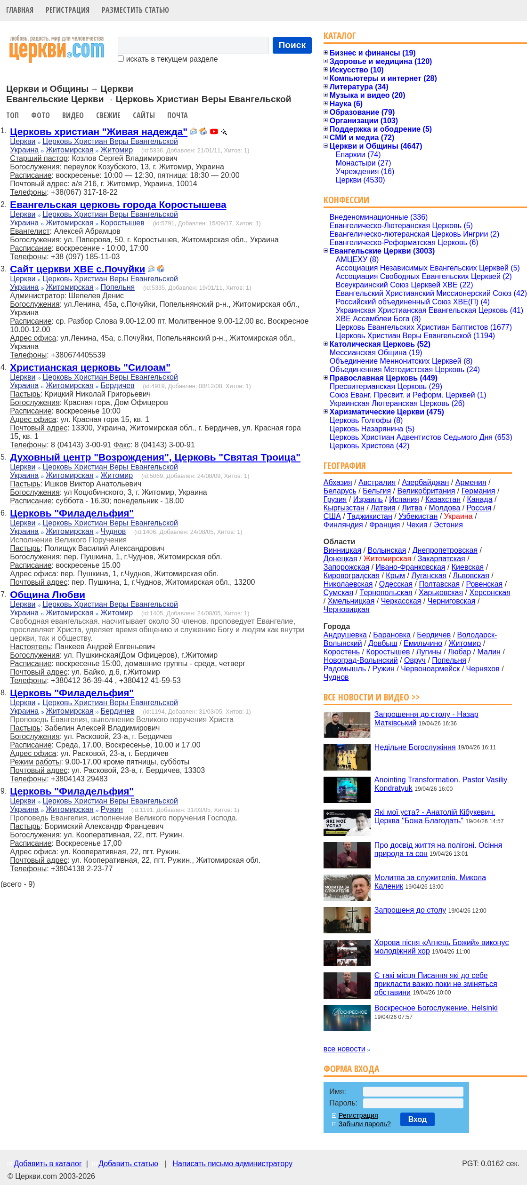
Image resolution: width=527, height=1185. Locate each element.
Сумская (338, 592)
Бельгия (377, 491)
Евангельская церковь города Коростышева (118, 204)
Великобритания (426, 491)
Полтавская (439, 584)
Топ (12, 115)
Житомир (117, 150)
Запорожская (346, 567)
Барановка (392, 635)
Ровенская (484, 584)
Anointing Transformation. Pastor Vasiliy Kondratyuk (441, 784)
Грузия (335, 499)
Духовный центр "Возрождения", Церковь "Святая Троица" (155, 457)
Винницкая (342, 550)
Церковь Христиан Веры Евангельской (110, 141)
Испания (404, 499)
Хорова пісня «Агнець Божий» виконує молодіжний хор (441, 946)
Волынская (387, 550)
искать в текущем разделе (168, 59)
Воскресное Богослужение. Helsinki (436, 1008)
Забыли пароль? (365, 1124)
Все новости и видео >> (372, 697)
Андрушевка (345, 635)
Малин (489, 652)
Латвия (383, 508)
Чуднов (113, 531)
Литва (412, 508)
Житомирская (70, 150)
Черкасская (401, 601)
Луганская (428, 576)
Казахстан (443, 499)
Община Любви (47, 594)
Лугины (429, 652)
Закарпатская (441, 559)
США (332, 516)
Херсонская (490, 592)
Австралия (377, 482)
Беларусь (340, 491)
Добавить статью (128, 1164)
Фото (40, 115)
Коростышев (123, 223)
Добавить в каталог (47, 1164)
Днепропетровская (445, 550)
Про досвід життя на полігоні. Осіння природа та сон (438, 849)
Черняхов (483, 669)
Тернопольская (386, 592)
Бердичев (118, 386)
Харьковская (441, 592)
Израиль (368, 499)
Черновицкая (347, 609)
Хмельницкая (351, 601)
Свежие (108, 115)
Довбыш (382, 643)
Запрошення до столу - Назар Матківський (426, 718)
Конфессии (346, 199)
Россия (479, 508)
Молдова (444, 508)
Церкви (22, 141)
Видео (73, 115)
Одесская (396, 584)
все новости (344, 1049)
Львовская (471, 576)
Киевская (468, 567)
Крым (395, 576)
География (345, 465)
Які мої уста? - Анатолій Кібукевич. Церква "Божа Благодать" (434, 816)
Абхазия (338, 482)
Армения (470, 482)
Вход (417, 1119)
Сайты (144, 115)
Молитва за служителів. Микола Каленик (430, 882)
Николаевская (348, 584)
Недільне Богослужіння (415, 747)
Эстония (448, 525)
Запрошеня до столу (410, 910)
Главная (19, 10)
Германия (478, 491)
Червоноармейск (430, 669)
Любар (459, 652)
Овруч (415, 660)
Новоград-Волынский (361, 660)
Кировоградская (352, 576)
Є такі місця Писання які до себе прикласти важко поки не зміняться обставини (435, 983)
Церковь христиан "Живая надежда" (98, 131)
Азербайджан (425, 482)
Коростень (342, 652)
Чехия (417, 525)
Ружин (112, 809)
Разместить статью (135, 10)
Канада (479, 499)
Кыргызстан (344, 508)
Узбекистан (418, 516)
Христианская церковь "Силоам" (90, 367)
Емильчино (423, 643)
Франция (384, 525)
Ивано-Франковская (411, 567)
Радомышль (345, 669)
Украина (24, 150)
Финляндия (343, 525)
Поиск (292, 45)
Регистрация (67, 10)
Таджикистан (369, 516)
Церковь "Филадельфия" (72, 513)
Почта (177, 115)
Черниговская (452, 601)
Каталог (340, 35)
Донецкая (340, 559)
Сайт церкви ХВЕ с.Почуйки (77, 268)
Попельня (118, 287)
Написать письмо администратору (232, 1164)
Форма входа (351, 1068)
